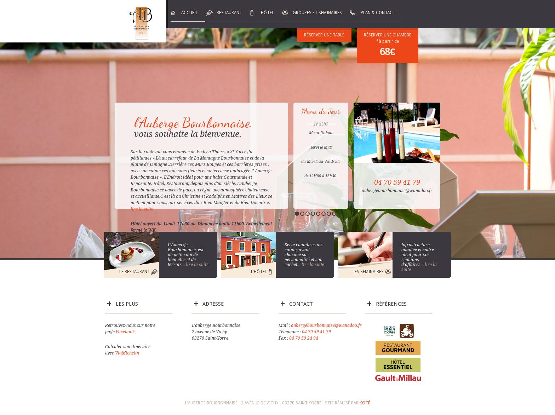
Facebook (125, 331)
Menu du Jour (321, 111)
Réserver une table (324, 35)
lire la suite (142, 209)
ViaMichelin (127, 353)
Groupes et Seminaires (317, 12)
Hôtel (267, 12)
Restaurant (229, 12)
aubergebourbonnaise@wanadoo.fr (326, 325)
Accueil (189, 12)
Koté (365, 402)
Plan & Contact (378, 12)
